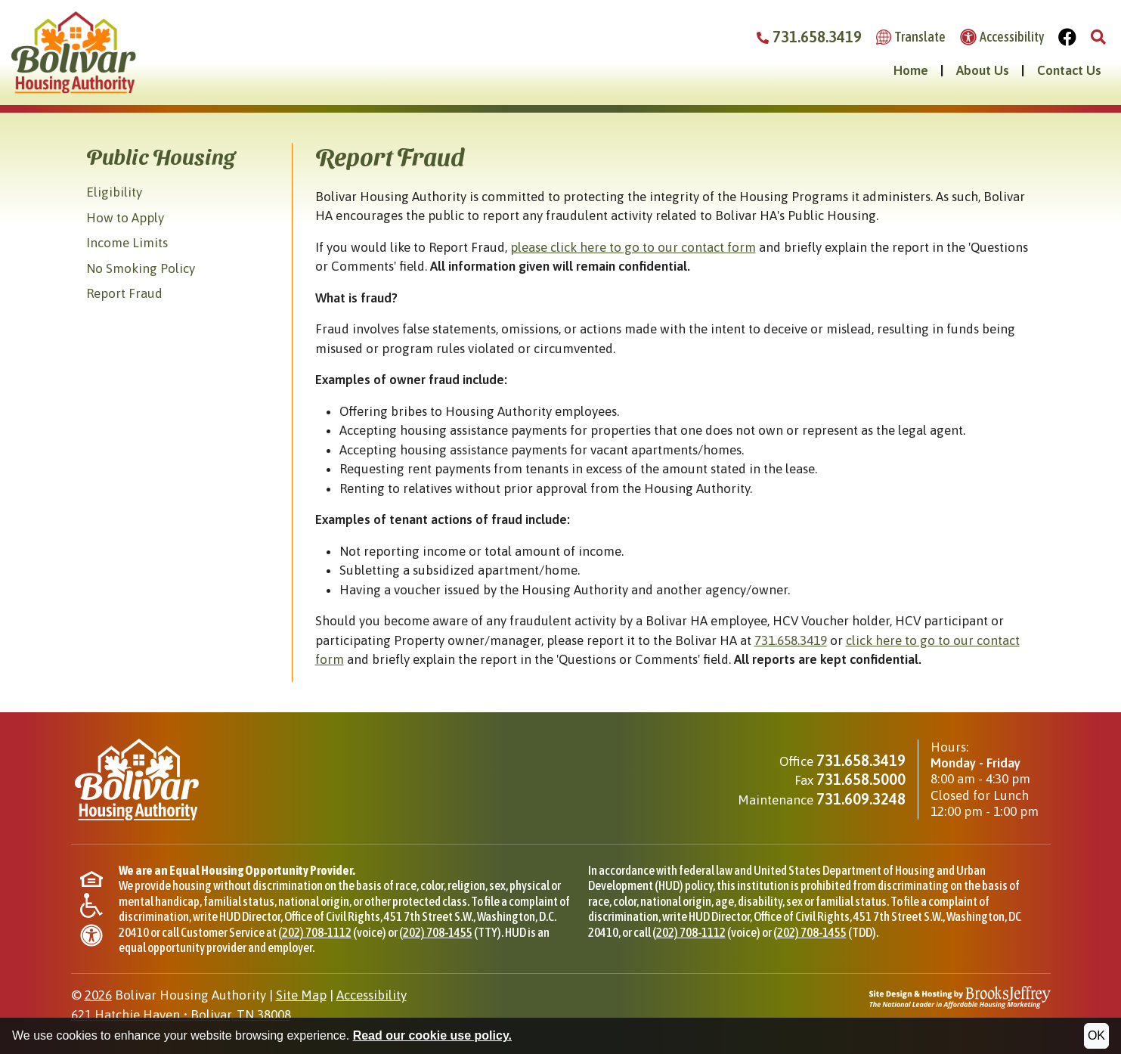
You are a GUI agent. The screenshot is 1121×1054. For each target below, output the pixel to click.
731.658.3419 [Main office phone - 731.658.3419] (861, 760)
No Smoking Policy (140, 268)
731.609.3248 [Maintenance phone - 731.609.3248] (861, 799)
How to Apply (125, 217)
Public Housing (160, 156)
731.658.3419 (790, 640)
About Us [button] (982, 70)
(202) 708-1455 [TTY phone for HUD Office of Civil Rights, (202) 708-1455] (435, 932)
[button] (1098, 37)
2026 (98, 995)
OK (1096, 1035)
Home (910, 70)
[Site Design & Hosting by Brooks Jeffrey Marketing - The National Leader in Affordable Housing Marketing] (960, 996)
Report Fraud (124, 293)
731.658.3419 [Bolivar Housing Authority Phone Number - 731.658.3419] (809, 36)
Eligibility (114, 192)
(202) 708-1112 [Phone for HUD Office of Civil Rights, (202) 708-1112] (314, 932)
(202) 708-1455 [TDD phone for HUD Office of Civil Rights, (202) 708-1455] (810, 932)
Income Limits (127, 242)
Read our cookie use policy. (432, 1035)
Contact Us (1069, 70)
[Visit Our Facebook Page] (1067, 37)
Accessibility (371, 995)
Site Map (301, 995)
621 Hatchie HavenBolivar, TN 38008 (181, 1014)
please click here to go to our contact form (633, 247)
